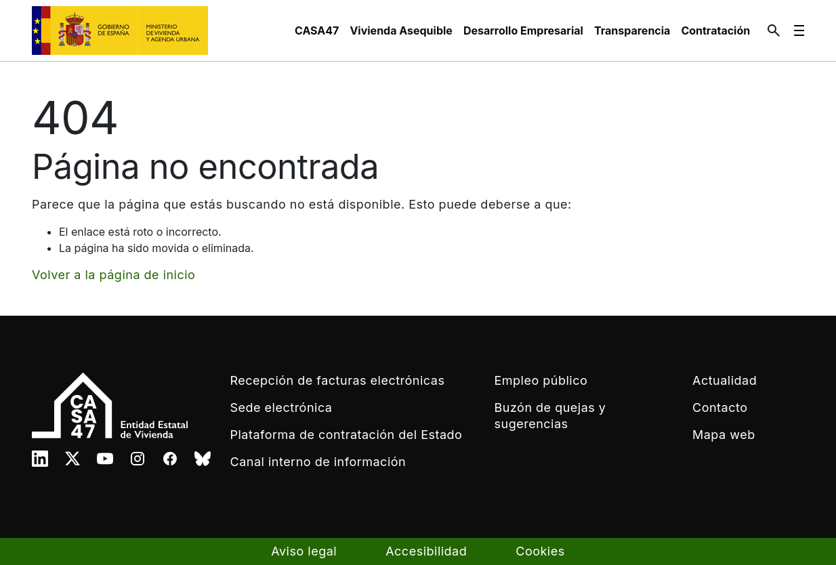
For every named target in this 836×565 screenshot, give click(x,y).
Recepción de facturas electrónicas (337, 380)
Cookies (540, 551)
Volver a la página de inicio (113, 275)
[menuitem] (316, 30)
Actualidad (724, 380)
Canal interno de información (318, 462)
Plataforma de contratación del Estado (346, 434)
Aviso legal (304, 551)
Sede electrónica (281, 407)
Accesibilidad (426, 551)
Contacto (719, 407)
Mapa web (723, 434)
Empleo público (541, 380)
